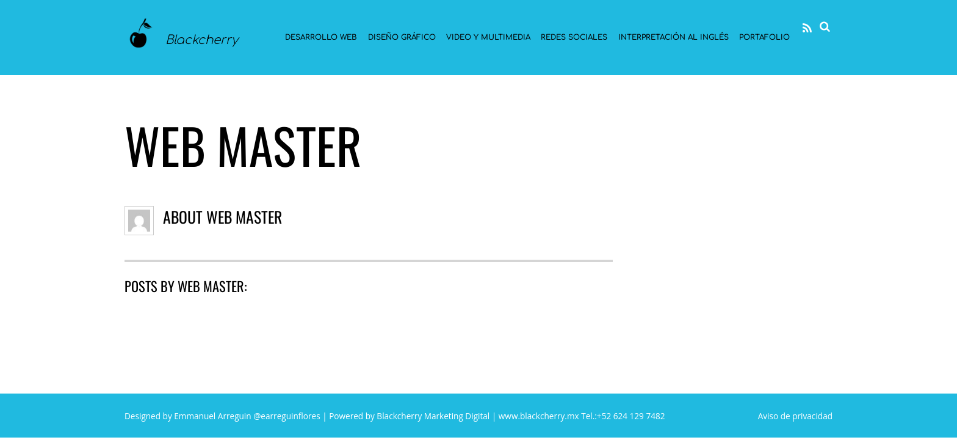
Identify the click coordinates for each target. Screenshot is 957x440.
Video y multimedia (488, 37)
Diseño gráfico (402, 37)
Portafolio (764, 37)
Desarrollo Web (321, 37)
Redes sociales (574, 37)
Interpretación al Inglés (673, 37)
